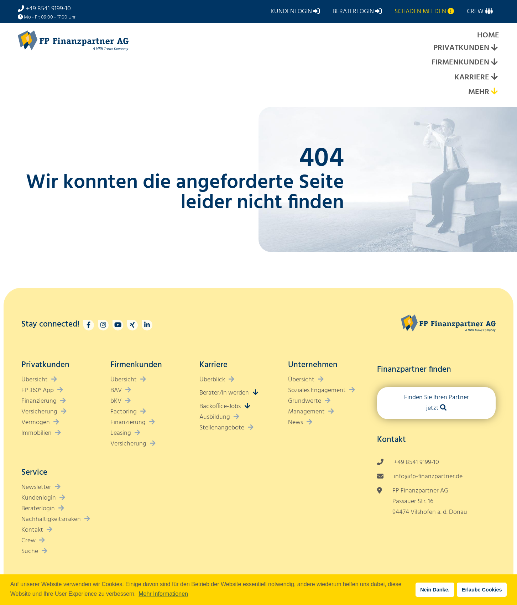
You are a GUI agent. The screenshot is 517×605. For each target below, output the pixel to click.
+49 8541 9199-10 (48, 9)
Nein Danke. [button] (434, 590)
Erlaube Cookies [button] (482, 590)
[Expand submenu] (494, 48)
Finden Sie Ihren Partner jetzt (436, 402)
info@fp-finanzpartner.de (428, 476)
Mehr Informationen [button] (163, 594)
